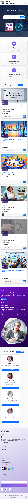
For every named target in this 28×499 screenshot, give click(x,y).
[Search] (11, 17)
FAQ (2, 451)
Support (3, 453)
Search (22, 17)
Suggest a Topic (5, 464)
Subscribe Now (14, 485)
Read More (3, 299)
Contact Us (4, 456)
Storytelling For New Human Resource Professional (11, 204)
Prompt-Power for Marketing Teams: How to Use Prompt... (14, 237)
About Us (4, 449)
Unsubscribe (4, 479)
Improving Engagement (7, 172)
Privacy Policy (4, 460)
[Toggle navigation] (25, 2)
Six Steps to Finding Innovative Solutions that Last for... (13, 271)
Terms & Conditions (6, 458)
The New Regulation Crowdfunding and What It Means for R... (13, 140)
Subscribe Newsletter (6, 477)
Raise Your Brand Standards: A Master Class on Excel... (13, 106)
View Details (10, 369)
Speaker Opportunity (6, 462)
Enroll (24, 116)
